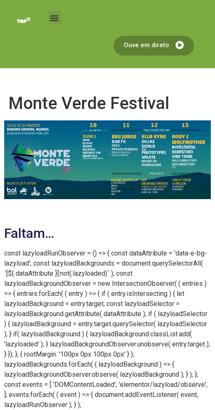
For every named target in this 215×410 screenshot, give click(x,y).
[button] (54, 18)
